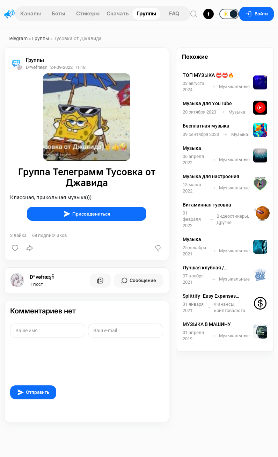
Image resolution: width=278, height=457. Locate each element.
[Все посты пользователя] (100, 281)
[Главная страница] (9, 14)
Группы (146, 13)
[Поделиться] (29, 248)
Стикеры (88, 13)
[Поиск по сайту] (194, 14)
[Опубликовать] (208, 14)
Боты (58, 13)
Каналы (30, 13)
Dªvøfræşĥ (42, 277)
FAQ (174, 13)
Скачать (118, 13)
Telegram (18, 38)
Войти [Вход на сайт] (256, 13)
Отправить (33, 392)
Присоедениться (87, 213)
